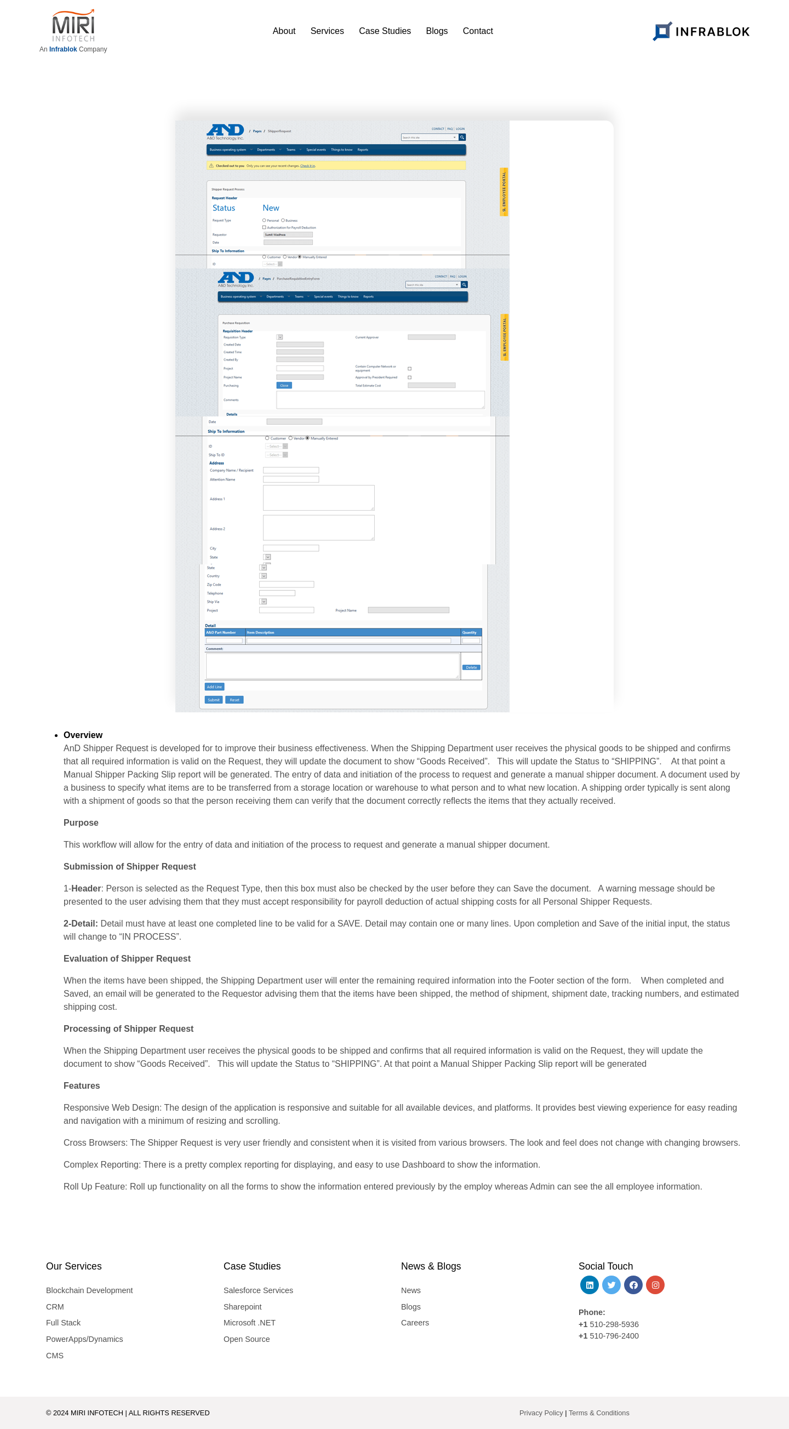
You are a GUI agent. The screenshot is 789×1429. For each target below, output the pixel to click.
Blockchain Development (89, 1290)
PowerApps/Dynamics (84, 1339)
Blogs (411, 1306)
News (411, 1290)
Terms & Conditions (599, 1413)
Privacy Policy (541, 1413)
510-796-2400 (614, 1335)
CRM (55, 1306)
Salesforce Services (258, 1290)
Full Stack (63, 1322)
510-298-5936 (613, 1324)
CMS (55, 1355)
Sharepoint (243, 1306)
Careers (415, 1322)
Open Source (247, 1339)
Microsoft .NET (250, 1322)
